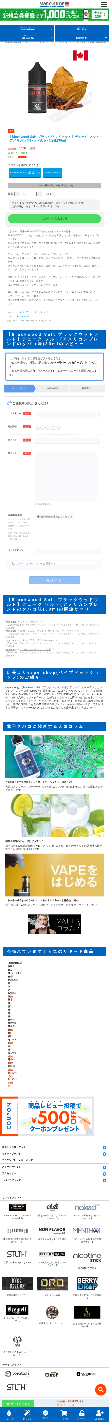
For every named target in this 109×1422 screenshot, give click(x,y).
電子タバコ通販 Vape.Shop (14, 1350)
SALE (45, 1414)
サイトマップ (62, 1386)
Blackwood (23, 316)
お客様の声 (6, 1386)
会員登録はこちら (21, 206)
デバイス (27, 1415)
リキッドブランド (29, 621)
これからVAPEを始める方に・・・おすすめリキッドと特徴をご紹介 (41, 900)
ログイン (82, 1415)
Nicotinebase (27, 29)
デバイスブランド (11, 1096)
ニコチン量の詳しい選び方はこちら (54, 185)
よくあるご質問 (63, 1377)
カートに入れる (54, 218)
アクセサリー (9, 1089)
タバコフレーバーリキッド (33, 312)
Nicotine (82, 29)
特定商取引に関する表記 (12, 1368)
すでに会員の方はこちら (46, 206)
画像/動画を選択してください (54, 516)
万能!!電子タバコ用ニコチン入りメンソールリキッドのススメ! (38, 782)
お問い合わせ (7, 1359)
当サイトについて (64, 1359)
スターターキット (11, 1083)
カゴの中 (64, 1415)
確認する (54, 580)
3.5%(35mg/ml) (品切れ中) (25, 172)
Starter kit (82, 37)
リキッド (9, 1415)
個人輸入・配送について (67, 1350)
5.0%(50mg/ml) (52, 172)
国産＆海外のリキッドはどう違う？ (24, 841)
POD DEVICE (27, 37)
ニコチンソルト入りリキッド (35, 649)
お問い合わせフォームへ (54, 1336)
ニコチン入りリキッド (32, 631)
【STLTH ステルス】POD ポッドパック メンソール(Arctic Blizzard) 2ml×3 (90, 988)
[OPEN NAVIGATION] (104, 4)
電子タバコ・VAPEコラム (13, 1377)
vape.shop (11, 621)
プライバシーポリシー (29, 563)
